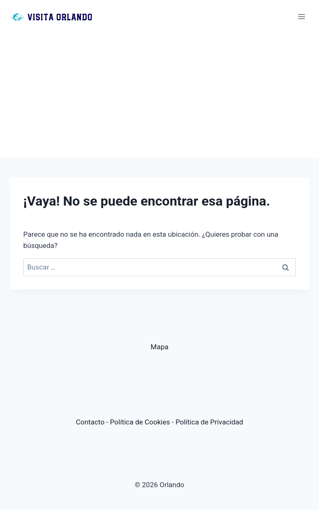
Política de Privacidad (209, 422)
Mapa (160, 347)
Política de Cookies (140, 422)
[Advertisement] (159, 95)
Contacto (90, 422)
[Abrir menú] (301, 16)
